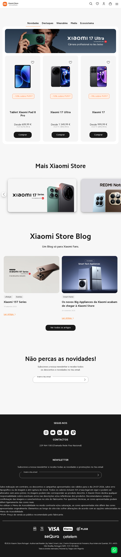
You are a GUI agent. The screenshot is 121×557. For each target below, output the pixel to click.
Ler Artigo (10, 314)
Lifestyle (8, 297)
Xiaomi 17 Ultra (60, 112)
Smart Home (68, 297)
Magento (80, 549)
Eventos (19, 297)
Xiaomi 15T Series (15, 302)
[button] (4, 194)
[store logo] (10, 4)
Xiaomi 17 (98, 112)
